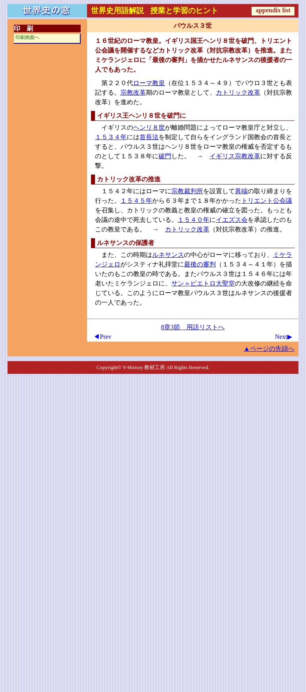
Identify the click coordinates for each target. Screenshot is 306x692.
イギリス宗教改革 (234, 156)
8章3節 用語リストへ (193, 327)
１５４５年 (136, 200)
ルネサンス (168, 254)
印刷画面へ (27, 37)
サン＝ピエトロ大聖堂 (203, 283)
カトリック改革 (238, 92)
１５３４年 (111, 137)
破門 (165, 156)
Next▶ (283, 336)
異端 (241, 191)
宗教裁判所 (187, 191)
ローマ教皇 (149, 83)
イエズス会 (232, 219)
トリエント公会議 (266, 200)
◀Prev (102, 336)
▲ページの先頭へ (269, 348)
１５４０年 (193, 219)
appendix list (273, 10)
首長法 (149, 137)
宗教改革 (133, 92)
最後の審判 (200, 264)
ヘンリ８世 (149, 127)
